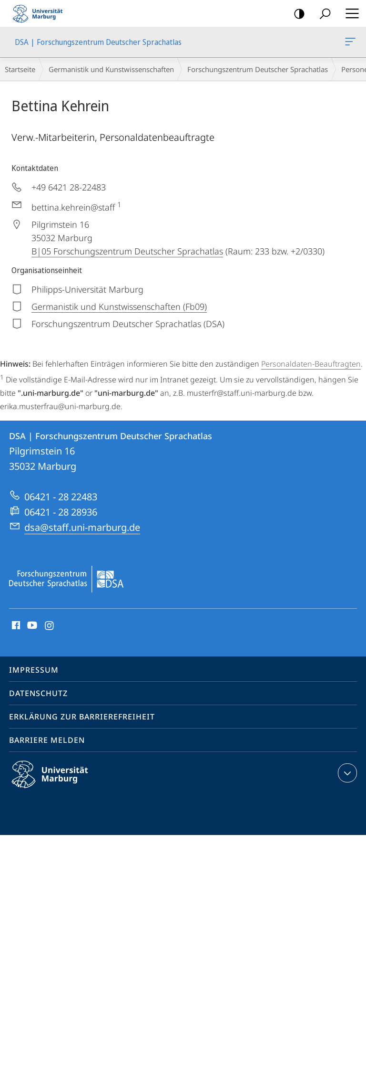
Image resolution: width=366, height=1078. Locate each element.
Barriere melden (47, 740)
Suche (322, 14)
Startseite (20, 69)
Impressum (34, 670)
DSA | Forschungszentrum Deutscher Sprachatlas (349, 43)
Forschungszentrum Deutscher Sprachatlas (257, 69)
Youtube (31, 626)
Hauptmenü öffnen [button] (349, 13)
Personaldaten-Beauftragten (311, 364)
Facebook (15, 626)
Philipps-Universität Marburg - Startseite (40, 13)
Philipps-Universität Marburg (58, 782)
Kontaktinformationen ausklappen (346, 773)
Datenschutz (38, 693)
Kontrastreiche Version (296, 14)
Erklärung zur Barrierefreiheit (82, 716)
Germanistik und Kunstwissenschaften (111, 69)
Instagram (50, 626)
